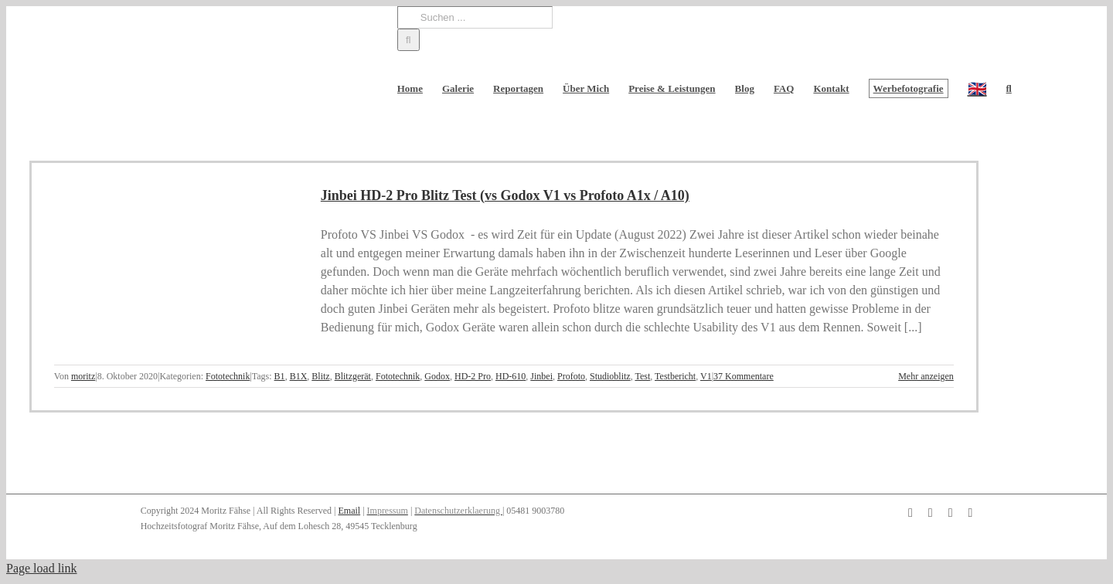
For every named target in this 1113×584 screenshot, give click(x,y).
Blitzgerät (353, 376)
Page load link (41, 568)
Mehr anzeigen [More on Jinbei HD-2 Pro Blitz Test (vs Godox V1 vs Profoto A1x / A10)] (926, 376)
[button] (1009, 88)
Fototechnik (228, 376)
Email (349, 510)
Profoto (571, 376)
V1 (706, 376)
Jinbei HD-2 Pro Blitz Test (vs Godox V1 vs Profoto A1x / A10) (505, 195)
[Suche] (408, 40)
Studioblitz (610, 376)
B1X (299, 376)
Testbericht (675, 376)
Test (642, 376)
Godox (437, 376)
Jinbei (541, 376)
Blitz (320, 376)
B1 (279, 376)
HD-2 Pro (472, 376)
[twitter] (970, 513)
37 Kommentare (743, 376)
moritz (83, 376)
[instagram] (930, 513)
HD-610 (510, 376)
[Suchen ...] (475, 17)
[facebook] (910, 513)
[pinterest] (950, 513)
